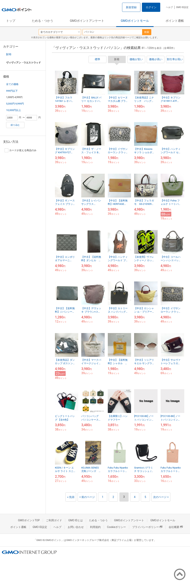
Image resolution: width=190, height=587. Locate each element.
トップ (10, 21)
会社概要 (176, 527)
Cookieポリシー (116, 527)
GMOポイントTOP (29, 520)
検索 (146, 32)
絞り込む (15, 125)
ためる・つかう (42, 21)
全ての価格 (12, 84)
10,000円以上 (13, 110)
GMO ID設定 (182, 7)
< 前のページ (87, 497)
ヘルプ (169, 7)
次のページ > (161, 497)
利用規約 (95, 527)
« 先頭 (70, 497)
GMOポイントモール (135, 21)
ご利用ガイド (54, 520)
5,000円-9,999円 (15, 103)
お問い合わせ (76, 527)
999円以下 (12, 90)
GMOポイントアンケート (87, 21)
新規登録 (131, 7)
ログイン (151, 7)
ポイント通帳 (175, 21)
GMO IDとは (75, 520)
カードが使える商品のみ (20, 150)
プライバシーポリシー (147, 527)
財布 (8, 54)
